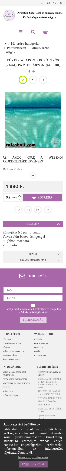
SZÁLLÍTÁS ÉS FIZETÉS (13, 351)
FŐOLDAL (7, 339)
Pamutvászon (16, 48)
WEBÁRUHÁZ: (44, 405)
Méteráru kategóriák (25, 44)
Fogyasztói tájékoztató (15, 379)
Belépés (42, 3)
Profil (48, 3)
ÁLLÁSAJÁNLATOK (11, 359)
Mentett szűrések (61, 3)
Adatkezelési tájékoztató (16, 383)
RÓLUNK (6, 347)
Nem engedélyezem (33, 457)
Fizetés (6, 387)
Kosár (37, 351)
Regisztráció (41, 343)
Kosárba (45, 197)
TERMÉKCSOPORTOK (12, 343)
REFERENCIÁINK (10, 355)
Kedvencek (54, 3)
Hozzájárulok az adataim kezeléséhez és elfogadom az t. (33, 310)
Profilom (39, 347)
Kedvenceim (40, 355)
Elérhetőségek (11, 395)
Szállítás (8, 391)
